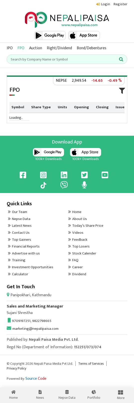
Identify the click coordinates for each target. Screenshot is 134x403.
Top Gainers (21, 239)
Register (120, 4)
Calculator (20, 274)
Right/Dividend (59, 48)
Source (35, 378)
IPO (10, 48)
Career (77, 267)
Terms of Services (91, 363)
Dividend (79, 274)
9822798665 (41, 321)
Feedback (79, 239)
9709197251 (19, 321)
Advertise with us (26, 253)
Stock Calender (84, 253)
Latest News (22, 225)
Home (76, 212)
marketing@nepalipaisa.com (33, 329)
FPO (20, 48)
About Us (79, 219)
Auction (35, 48)
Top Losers (81, 246)
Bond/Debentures (91, 48)
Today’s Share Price (87, 225)
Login (105, 4)
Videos (77, 233)
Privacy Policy (16, 368)
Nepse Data (21, 219)
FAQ (75, 260)
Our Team (19, 212)
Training (18, 260)
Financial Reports (26, 246)
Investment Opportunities (32, 267)
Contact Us (21, 233)
